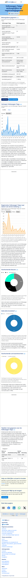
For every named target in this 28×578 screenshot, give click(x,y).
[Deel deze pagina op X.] (24, 507)
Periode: (3, 113)
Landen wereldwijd (6, 535)
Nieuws (3, 555)
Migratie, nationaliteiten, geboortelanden (11, 543)
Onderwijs (4, 545)
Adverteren (4, 568)
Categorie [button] (4, 448)
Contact (3, 570)
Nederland (9, 533)
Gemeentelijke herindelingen (9, 554)
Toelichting (4, 99)
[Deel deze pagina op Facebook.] (8, 507)
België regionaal (15, 535)
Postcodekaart (5, 564)
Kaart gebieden (5, 561)
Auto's (3, 539)
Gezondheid (5, 540)
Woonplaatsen (10, 532)
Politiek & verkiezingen (7, 546)
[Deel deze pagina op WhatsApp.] (19, 507)
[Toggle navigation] (21, 2)
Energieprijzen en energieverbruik (10, 542)
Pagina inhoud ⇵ (14, 13)
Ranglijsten (4, 557)
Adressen (4, 528)
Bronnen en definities (7, 552)
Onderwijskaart (5, 562)
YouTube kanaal (5, 573)
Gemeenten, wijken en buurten (9, 530)
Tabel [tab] (9, 110)
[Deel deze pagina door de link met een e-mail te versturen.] (3, 507)
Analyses (4, 551)
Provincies (4, 533)
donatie (3, 483)
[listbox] (9, 113)
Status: (13, 211)
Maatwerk (4, 571)
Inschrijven (4, 497)
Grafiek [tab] (4, 110)
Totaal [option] (17, 211)
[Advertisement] (14, 187)
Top (17, 515)
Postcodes (4, 532)
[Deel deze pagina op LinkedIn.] (14, 507)
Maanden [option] (8, 113)
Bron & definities (13, 99)
